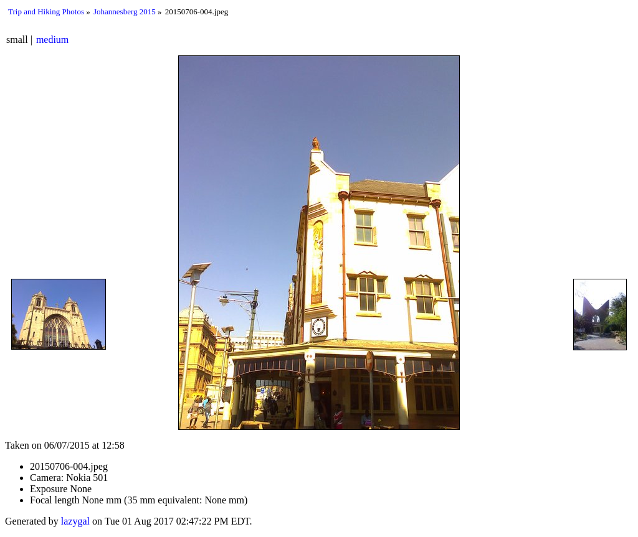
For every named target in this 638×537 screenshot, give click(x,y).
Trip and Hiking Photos (46, 11)
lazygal (75, 521)
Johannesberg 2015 (124, 11)
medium (52, 39)
